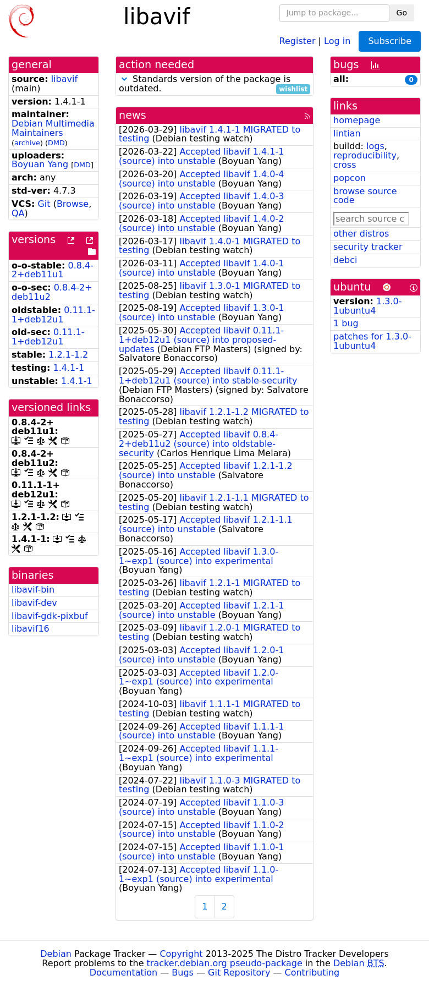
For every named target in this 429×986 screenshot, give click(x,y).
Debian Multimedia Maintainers (53, 128)
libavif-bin (33, 589)
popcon (349, 178)
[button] (124, 79)
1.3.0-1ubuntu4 (367, 306)
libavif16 (31, 628)
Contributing (312, 972)
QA (18, 213)
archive (27, 143)
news (132, 115)
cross (344, 165)
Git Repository (239, 972)
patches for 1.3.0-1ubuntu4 (372, 341)
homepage (356, 120)
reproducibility (365, 155)
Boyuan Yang (40, 164)
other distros (361, 233)
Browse (73, 204)
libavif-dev (34, 603)
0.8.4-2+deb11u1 (53, 270)
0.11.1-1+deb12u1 (53, 315)
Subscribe (389, 41)
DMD (56, 143)
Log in (337, 40)
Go (402, 12)
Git (43, 204)
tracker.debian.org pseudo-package (224, 963)
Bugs (183, 972)
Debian (56, 954)
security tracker (368, 247)
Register (297, 40)
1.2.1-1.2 (68, 354)
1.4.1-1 (69, 368)
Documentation (123, 972)
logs (375, 146)
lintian (347, 133)
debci (345, 260)
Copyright (181, 954)
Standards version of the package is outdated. (214, 84)
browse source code (365, 196)
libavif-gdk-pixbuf (50, 616)
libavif (64, 79)
